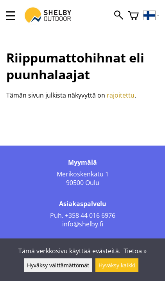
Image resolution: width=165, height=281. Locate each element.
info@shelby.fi (82, 224)
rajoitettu (121, 95)
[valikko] (10, 15)
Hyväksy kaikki (117, 265)
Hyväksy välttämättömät (58, 265)
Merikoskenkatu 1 (83, 174)
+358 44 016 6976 (90, 215)
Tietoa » (135, 251)
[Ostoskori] (133, 16)
